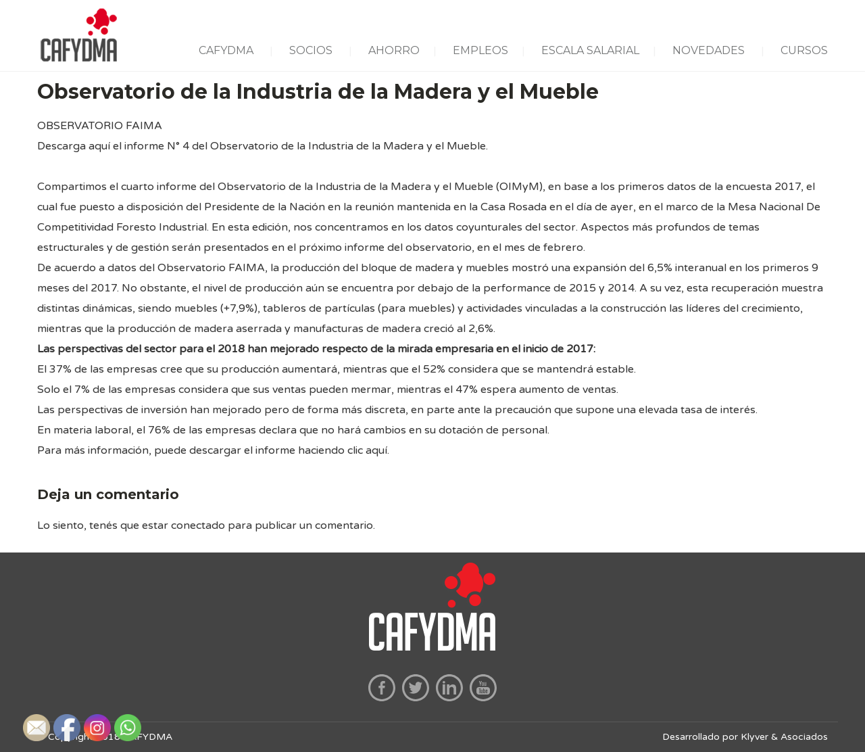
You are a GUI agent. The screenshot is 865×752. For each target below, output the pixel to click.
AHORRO (394, 50)
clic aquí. (368, 450)
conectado (198, 525)
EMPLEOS (480, 50)
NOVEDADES (708, 50)
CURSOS (804, 50)
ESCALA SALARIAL (590, 50)
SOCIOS (310, 50)
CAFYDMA (226, 50)
